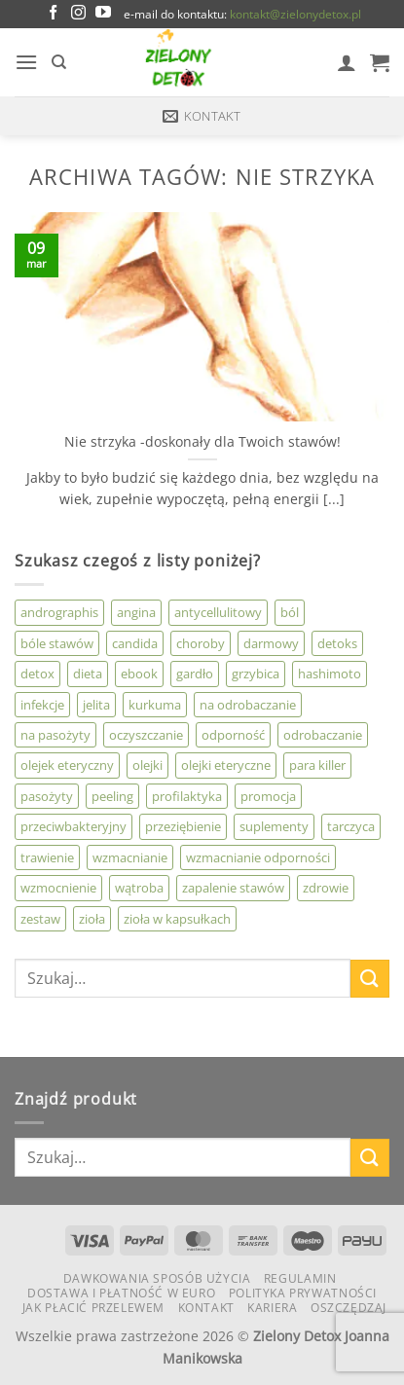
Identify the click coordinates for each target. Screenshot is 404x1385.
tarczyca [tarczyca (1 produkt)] (351, 826)
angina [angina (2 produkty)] (136, 612)
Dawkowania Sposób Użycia (157, 1278)
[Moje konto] (346, 62)
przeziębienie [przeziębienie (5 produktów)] (183, 826)
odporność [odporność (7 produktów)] (233, 735)
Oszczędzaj (348, 1307)
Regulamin (300, 1278)
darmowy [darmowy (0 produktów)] (271, 643)
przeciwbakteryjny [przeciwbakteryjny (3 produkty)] (73, 826)
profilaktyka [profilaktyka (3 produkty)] (187, 796)
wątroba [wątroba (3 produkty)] (139, 887)
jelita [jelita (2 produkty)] (96, 704)
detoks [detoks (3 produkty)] (337, 643)
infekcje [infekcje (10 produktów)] (42, 704)
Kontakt (206, 1307)
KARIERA (272, 1307)
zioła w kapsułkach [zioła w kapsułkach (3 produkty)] (177, 919)
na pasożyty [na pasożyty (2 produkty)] (55, 735)
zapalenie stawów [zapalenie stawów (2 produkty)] (233, 887)
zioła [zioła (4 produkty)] (92, 919)
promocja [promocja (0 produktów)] (268, 796)
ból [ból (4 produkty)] (289, 612)
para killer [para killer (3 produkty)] (317, 765)
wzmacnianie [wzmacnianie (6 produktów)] (129, 857)
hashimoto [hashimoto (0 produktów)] (329, 673)
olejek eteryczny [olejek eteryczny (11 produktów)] (67, 765)
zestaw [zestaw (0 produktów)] (40, 919)
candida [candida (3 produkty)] (135, 643)
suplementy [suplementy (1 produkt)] (274, 826)
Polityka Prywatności (303, 1293)
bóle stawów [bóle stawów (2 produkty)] (56, 643)
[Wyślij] (369, 979)
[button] (26, 62)
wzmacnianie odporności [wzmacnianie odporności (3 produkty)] (258, 857)
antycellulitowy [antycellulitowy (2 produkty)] (218, 612)
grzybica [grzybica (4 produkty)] (255, 673)
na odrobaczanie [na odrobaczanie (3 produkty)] (248, 704)
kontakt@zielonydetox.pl (295, 14)
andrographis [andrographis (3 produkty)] (59, 612)
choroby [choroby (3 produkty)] (200, 643)
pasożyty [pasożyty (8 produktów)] (46, 796)
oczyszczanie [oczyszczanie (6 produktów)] (146, 735)
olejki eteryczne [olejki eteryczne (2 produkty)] (226, 765)
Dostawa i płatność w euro (121, 1293)
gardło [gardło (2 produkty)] (194, 673)
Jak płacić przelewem (93, 1307)
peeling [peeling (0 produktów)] (112, 796)
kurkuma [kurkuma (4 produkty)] (155, 704)
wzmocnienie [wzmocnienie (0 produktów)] (58, 887)
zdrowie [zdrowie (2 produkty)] (326, 887)
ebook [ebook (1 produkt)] (139, 673)
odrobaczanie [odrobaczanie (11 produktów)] (322, 735)
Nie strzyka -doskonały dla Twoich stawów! (202, 442)
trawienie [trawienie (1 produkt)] (47, 857)
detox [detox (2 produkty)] (37, 673)
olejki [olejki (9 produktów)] (147, 765)
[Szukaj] (59, 62)
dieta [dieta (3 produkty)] (87, 673)
